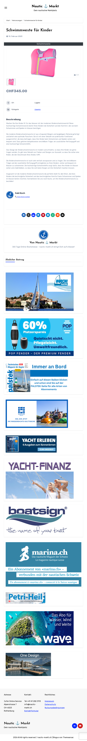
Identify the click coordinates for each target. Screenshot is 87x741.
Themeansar (68, 737)
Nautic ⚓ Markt (45, 6)
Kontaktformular (31, 711)
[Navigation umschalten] (6, 7)
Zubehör (38, 109)
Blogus (56, 737)
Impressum (49, 701)
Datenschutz (50, 705)
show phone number (24, 197)
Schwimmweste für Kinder (32, 30)
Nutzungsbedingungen (55, 708)
